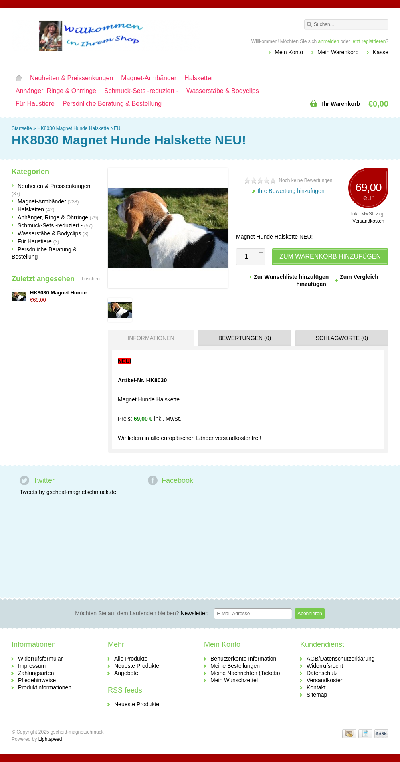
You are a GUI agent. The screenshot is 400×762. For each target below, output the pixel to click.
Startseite (19, 78)
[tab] (149, 338)
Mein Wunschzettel (234, 680)
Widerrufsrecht (325, 666)
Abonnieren (309, 613)
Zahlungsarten (36, 673)
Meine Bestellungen (235, 666)
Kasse (380, 52)
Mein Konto (289, 52)
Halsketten (199, 78)
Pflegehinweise (37, 680)
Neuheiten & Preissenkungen (71, 78)
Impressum (32, 666)
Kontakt (316, 687)
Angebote (126, 673)
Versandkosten (368, 221)
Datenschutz (322, 673)
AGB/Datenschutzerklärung (341, 658)
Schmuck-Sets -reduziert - (141, 90)
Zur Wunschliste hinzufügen (289, 277)
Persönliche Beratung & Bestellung (112, 103)
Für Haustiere (35, 103)
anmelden (328, 41)
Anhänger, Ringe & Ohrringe (56, 90)
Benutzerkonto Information (243, 658)
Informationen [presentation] (150, 338)
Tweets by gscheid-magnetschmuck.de (68, 492)
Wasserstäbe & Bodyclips (222, 90)
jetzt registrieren (369, 41)
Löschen (91, 279)
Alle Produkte (130, 658)
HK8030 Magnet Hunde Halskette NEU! (79, 128)
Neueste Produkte (136, 666)
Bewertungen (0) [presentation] (244, 338)
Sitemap (317, 694)
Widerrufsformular (40, 658)
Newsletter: (141, 613)
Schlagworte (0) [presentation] (342, 338)
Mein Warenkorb (337, 52)
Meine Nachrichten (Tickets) (245, 673)
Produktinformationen (44, 687)
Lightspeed (50, 739)
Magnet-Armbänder (148, 78)
